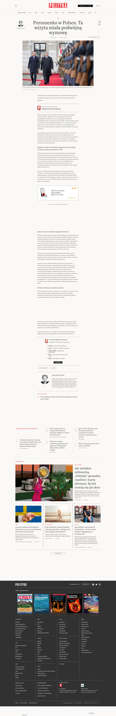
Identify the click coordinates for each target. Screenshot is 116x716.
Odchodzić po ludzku (86, 643)
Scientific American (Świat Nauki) (46, 681)
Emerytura (40, 638)
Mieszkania (40, 632)
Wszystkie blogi (63, 643)
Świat (36, 13)
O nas (82, 658)
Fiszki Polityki (84, 698)
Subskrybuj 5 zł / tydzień (85, 6)
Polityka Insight (23, 712)
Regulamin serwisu (41, 692)
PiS (16, 657)
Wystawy (39, 660)
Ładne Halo (71, 712)
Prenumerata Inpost (74, 594)
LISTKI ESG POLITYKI (43, 643)
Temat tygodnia (63, 651)
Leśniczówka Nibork (33, 712)
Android (63, 698)
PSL (16, 662)
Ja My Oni (17, 645)
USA (16, 681)
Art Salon (39, 670)
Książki (39, 651)
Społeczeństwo (85, 640)
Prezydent (18, 668)
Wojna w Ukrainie (20, 676)
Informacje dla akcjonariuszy (44, 703)
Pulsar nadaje (62, 668)
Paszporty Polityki (42, 666)
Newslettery (84, 632)
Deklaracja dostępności (43, 700)
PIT (38, 634)
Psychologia (62, 662)
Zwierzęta (84, 649)
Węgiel (39, 636)
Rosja (16, 685)
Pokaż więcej (58, 563)
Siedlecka (61, 632)
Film (38, 655)
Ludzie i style (84, 634)
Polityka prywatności (42, 698)
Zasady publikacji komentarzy (44, 695)
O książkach (62, 657)
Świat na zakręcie (63, 655)
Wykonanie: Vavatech (78, 712)
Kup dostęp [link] (58, 372)
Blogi (63, 13)
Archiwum (84, 651)
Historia (83, 638)
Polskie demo (62, 666)
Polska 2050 (18, 664)
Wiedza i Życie (19, 640)
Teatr (38, 662)
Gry (38, 664)
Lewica (17, 660)
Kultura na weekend (64, 653)
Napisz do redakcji (19, 698)
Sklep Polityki (85, 660)
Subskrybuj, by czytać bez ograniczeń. (51, 109)
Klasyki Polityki (85, 647)
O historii (61, 660)
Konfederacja (18, 666)
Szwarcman (62, 634)
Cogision (67, 712)
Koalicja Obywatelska (20, 655)
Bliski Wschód (19, 683)
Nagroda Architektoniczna (44, 668)
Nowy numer (23, 13)
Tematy (83, 656)
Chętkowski (62, 640)
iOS (60, 698)
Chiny (16, 687)
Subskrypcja (86, 594)
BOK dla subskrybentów (21, 700)
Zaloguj (97, 6)
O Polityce (17, 703)
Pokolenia (82, 13)
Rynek (42, 13)
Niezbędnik (18, 647)
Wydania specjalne (20, 634)
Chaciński (62, 638)
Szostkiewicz (62, 636)
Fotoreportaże (85, 636)
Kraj (30, 13)
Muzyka (39, 653)
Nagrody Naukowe (42, 685)
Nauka (56, 13)
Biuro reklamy (18, 695)
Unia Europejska (19, 679)
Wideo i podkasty (72, 13)
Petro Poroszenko (43, 377)
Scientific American (20, 638)
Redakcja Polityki (19, 692)
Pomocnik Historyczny (21, 636)
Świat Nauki (18, 643)
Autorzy (83, 653)
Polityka (17, 632)
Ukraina (53, 377)
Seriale (39, 657)
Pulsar (39, 679)
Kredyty (39, 640)
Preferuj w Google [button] (94, 37)
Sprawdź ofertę (72, 207)
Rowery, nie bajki (63, 664)
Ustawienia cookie (41, 705)
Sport (82, 645)
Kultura (49, 13)
